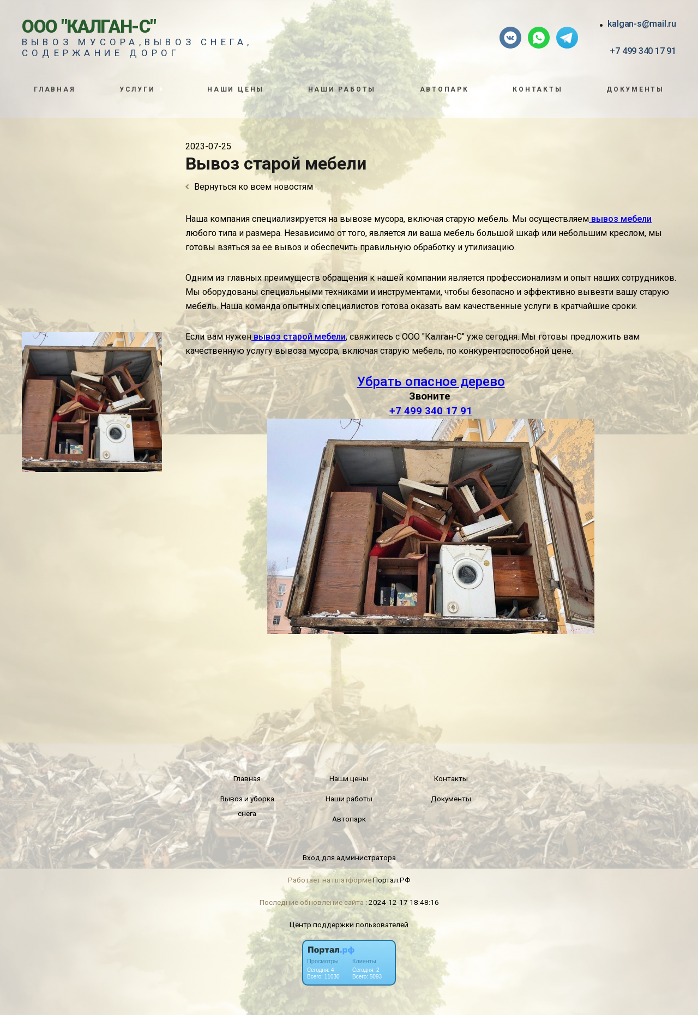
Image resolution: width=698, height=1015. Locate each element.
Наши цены (235, 89)
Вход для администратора (349, 857)
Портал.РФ (392, 879)
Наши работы (342, 89)
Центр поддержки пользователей (349, 924)
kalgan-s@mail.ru (641, 24)
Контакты (537, 89)
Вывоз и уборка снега (247, 806)
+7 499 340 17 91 (643, 51)
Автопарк (444, 89)
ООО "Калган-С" (89, 26)
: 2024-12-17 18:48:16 (402, 902)
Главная (54, 89)
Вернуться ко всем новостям (249, 187)
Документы (635, 89)
